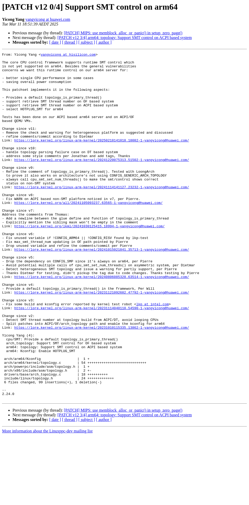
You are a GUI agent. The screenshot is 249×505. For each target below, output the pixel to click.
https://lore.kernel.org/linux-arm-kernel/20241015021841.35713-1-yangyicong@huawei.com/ (101, 289)
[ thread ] (69, 42)
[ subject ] (86, 42)
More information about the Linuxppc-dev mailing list (47, 500)
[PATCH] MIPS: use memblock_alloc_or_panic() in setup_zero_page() (123, 33)
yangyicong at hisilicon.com (68, 55)
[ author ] (104, 42)
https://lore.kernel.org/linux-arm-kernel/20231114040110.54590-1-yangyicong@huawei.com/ (101, 359)
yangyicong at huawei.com (48, 19)
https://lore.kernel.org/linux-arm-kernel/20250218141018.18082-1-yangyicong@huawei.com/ (101, 158)
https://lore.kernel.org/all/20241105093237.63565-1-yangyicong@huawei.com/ (88, 233)
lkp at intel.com (152, 354)
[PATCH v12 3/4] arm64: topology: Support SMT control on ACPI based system (124, 37)
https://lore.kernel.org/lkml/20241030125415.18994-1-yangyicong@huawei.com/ (89, 261)
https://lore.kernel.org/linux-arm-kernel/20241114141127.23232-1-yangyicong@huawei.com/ (101, 214)
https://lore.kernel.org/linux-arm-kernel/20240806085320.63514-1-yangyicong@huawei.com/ (101, 322)
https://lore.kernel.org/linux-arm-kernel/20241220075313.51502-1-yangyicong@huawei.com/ (101, 181)
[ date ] (55, 42)
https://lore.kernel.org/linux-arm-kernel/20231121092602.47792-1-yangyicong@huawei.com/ (101, 340)
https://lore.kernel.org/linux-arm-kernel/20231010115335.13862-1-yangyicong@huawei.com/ (101, 382)
